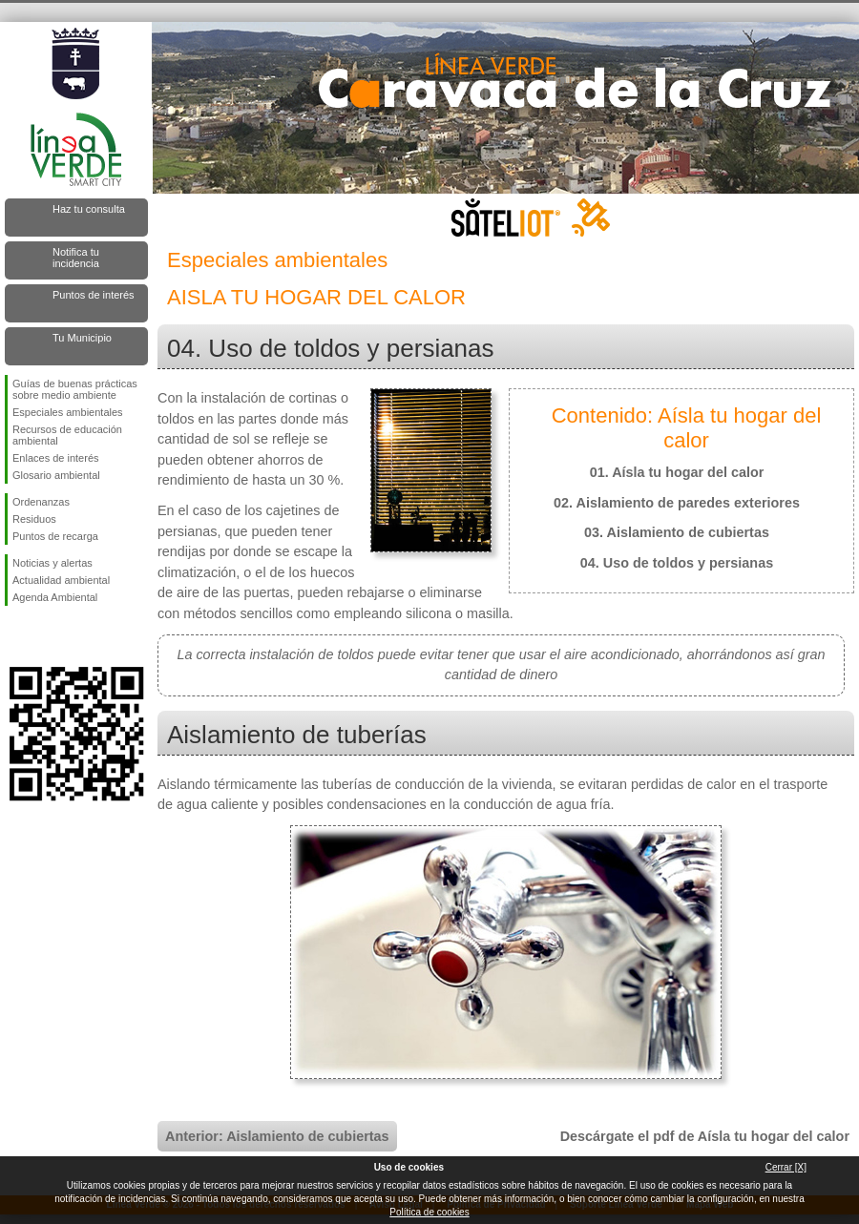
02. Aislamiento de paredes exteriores (677, 502)
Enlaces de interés (55, 458)
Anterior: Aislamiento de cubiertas (277, 1136)
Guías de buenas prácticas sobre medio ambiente (74, 389)
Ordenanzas (41, 502)
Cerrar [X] (786, 1167)
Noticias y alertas (52, 563)
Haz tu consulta (88, 209)
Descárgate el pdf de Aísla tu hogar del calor (704, 1136)
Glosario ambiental (56, 475)
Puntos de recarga (55, 536)
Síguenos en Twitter (47, 636)
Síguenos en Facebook (16, 636)
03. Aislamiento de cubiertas (676, 532)
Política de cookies (429, 1212)
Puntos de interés (93, 295)
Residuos (34, 519)
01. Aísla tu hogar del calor (677, 472)
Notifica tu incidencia (75, 257)
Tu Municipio (82, 337)
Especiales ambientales (67, 412)
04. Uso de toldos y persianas (676, 563)
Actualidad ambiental (61, 580)
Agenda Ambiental (54, 597)
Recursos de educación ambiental (67, 435)
